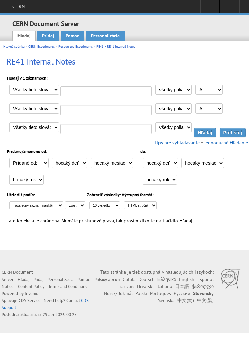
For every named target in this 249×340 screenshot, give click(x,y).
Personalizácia (105, 36)
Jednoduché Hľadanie (226, 143)
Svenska (166, 300)
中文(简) (185, 300)
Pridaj (48, 36)
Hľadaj (24, 36)
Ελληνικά (166, 279)
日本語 (182, 286)
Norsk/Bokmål (118, 293)
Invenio (31, 293)
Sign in (209, 8)
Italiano (164, 286)
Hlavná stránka (14, 46)
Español (205, 279)
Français (125, 286)
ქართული (203, 286)
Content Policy (31, 286)
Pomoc (72, 36)
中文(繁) (205, 300)
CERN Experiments (41, 46)
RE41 (99, 46)
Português (160, 293)
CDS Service (30, 300)
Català (129, 279)
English (186, 279)
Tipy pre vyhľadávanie (177, 143)
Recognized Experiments (75, 46)
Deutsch (146, 279)
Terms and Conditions (67, 286)
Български (109, 279)
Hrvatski (145, 286)
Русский (182, 293)
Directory (229, 8)
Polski (141, 293)
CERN (18, 6)
